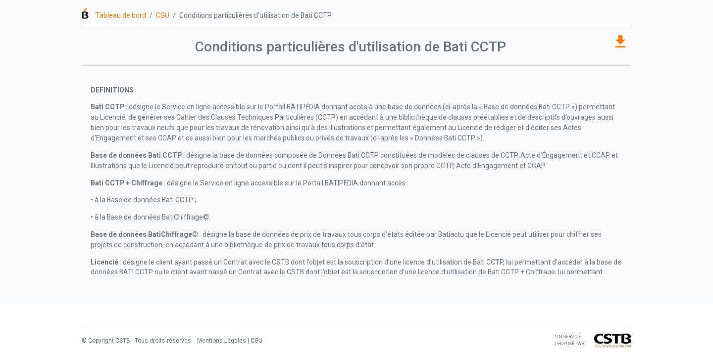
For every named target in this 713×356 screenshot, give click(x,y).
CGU (162, 15)
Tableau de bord (121, 15)
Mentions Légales (221, 340)
